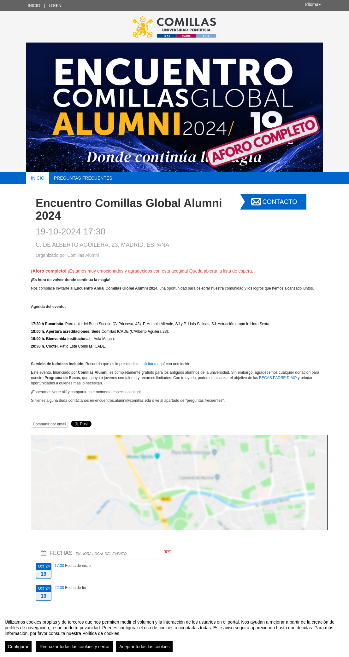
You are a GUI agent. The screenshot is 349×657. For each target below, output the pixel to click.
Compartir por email (49, 424)
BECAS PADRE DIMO (278, 378)
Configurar (18, 646)
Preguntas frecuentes (83, 178)
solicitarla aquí (152, 364)
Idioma (313, 4)
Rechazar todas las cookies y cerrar (74, 646)
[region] (174, 633)
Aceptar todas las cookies (144, 646)
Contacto (279, 201)
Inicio (34, 5)
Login (55, 5)
